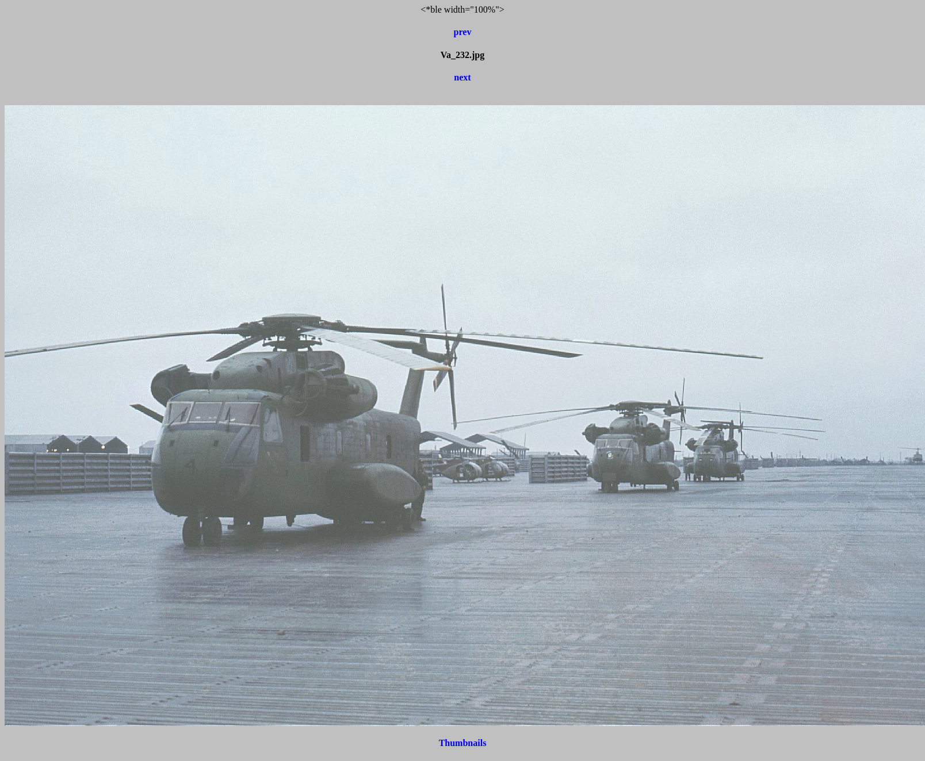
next (462, 77)
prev (463, 32)
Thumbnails (463, 743)
